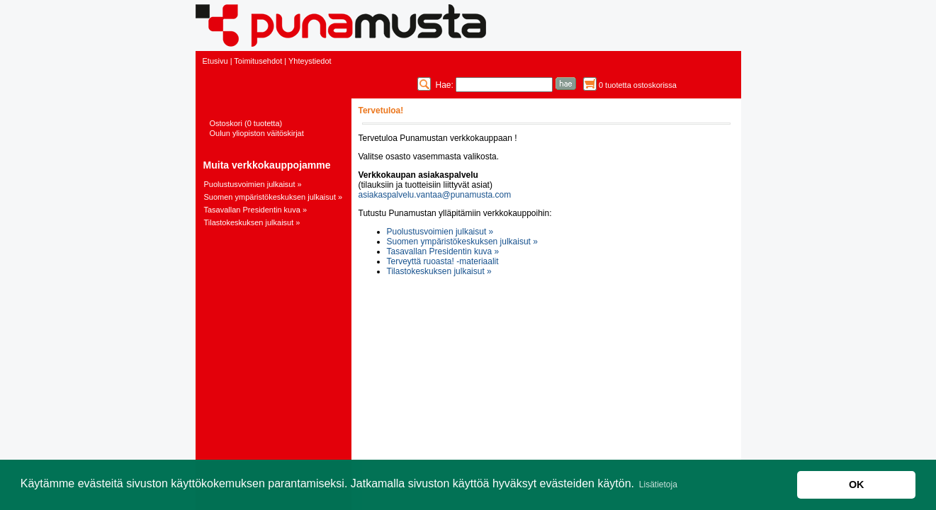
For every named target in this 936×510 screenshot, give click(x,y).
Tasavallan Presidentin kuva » (256, 209)
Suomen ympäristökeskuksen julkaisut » (273, 197)
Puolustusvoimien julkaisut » (253, 184)
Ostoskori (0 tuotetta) (246, 123)
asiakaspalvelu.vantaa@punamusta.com (435, 195)
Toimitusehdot (258, 61)
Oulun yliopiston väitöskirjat (257, 133)
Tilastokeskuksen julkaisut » (252, 222)
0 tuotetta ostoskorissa (638, 85)
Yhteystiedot (310, 61)
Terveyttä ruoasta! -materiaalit (443, 261)
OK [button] (856, 484)
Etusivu (215, 61)
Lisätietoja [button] (658, 484)
